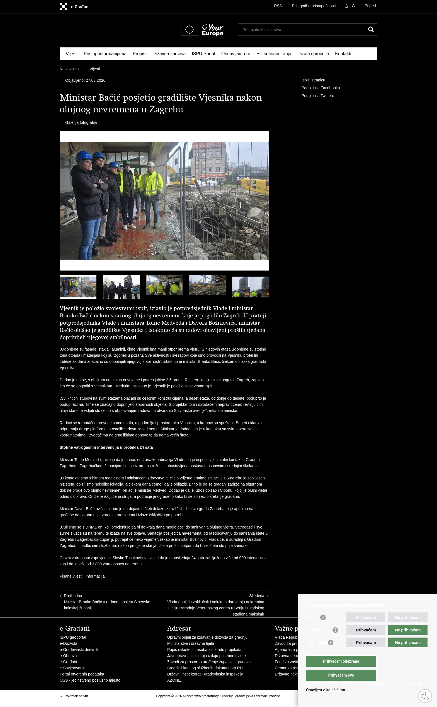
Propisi (139, 53)
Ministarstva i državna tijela (190, 643)
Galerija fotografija (81, 122)
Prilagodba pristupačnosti (314, 6)
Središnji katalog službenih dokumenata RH (205, 668)
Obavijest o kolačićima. (326, 690)
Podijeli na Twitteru (314, 95)
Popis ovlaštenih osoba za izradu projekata (204, 649)
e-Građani (68, 662)
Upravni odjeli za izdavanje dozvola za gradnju (207, 637)
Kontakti (343, 53)
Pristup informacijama (105, 53)
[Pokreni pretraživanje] (371, 29)
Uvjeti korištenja (200, 701)
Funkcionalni (318, 641)
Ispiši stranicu (309, 80)
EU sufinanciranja (273, 53)
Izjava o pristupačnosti (230, 701)
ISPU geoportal (73, 637)
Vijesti (71, 53)
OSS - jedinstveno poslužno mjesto (90, 680)
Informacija (95, 576)
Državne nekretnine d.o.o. (297, 674)
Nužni (312, 628)
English (371, 6)
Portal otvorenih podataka (82, 674)
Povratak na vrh (76, 696)
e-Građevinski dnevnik (79, 649)
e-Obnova (68, 655)
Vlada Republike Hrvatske (297, 637)
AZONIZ (174, 680)
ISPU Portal (203, 53)
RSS (278, 6)
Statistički (316, 653)
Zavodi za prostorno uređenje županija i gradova (209, 662)
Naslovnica (69, 69)
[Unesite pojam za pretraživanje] (283, 29)
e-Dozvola (68, 643)
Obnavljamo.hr (235, 53)
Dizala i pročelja (313, 53)
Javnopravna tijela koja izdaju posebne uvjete (206, 655)
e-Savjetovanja (73, 668)
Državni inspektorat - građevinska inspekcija (205, 674)
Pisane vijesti (71, 576)
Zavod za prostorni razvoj (297, 643)
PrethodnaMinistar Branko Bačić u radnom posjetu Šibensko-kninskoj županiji (108, 601)
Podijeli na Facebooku (317, 88)
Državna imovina (169, 53)
